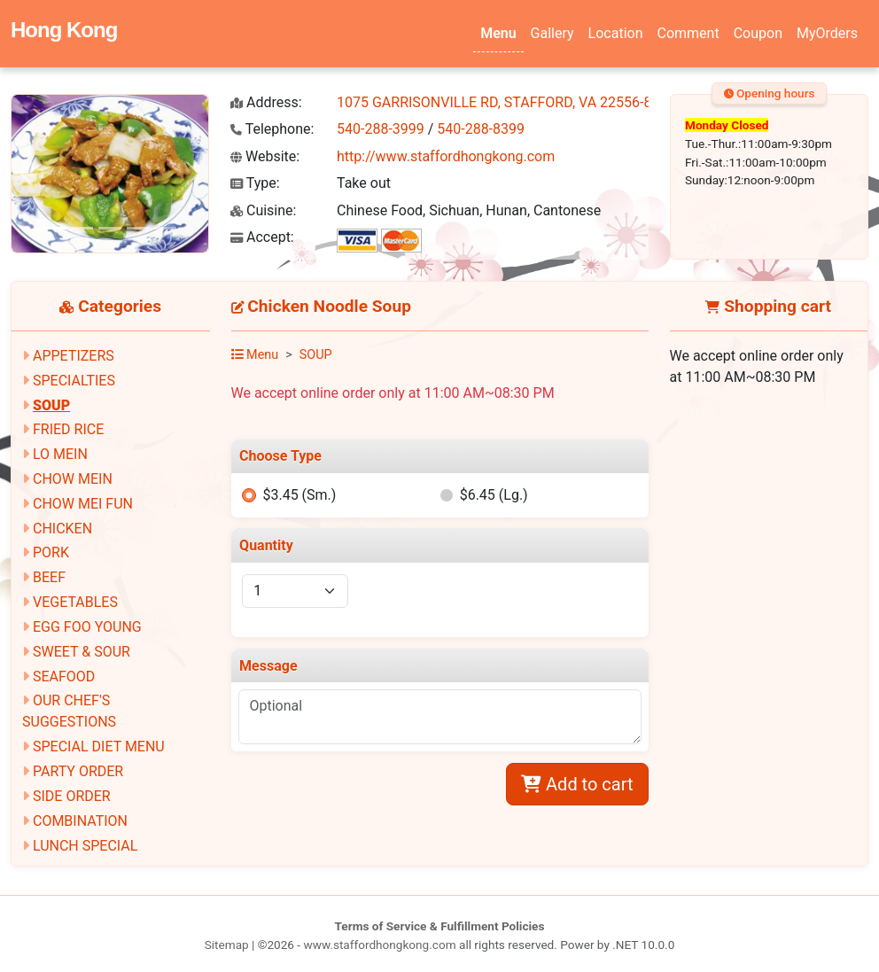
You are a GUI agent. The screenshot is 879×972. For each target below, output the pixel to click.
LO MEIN (60, 454)
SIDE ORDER (72, 796)
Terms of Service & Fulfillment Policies (440, 926)
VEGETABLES (75, 602)
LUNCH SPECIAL (85, 845)
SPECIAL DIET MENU (99, 746)
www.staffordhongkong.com (379, 944)
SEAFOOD (64, 676)
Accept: (262, 237)
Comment (688, 33)
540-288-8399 (481, 129)
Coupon (758, 33)
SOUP (51, 405)
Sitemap (227, 944)
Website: (264, 156)
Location (615, 33)
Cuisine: (263, 210)
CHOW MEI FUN (83, 503)
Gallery (552, 33)
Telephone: (272, 129)
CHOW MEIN (73, 478)
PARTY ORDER (78, 771)
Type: (255, 183)
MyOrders (827, 33)
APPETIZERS (73, 355)
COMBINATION (80, 821)
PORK (51, 552)
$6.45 (494, 494)
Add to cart (577, 784)
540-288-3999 (380, 129)
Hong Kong (64, 30)
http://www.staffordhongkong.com (446, 156)
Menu (498, 33)
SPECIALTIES (74, 380)
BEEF (49, 577)
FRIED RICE (68, 429)
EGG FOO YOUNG (87, 626)
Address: (266, 102)
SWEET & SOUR (81, 651)
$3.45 (299, 494)
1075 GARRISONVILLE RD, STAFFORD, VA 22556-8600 (506, 102)
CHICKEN (62, 528)
